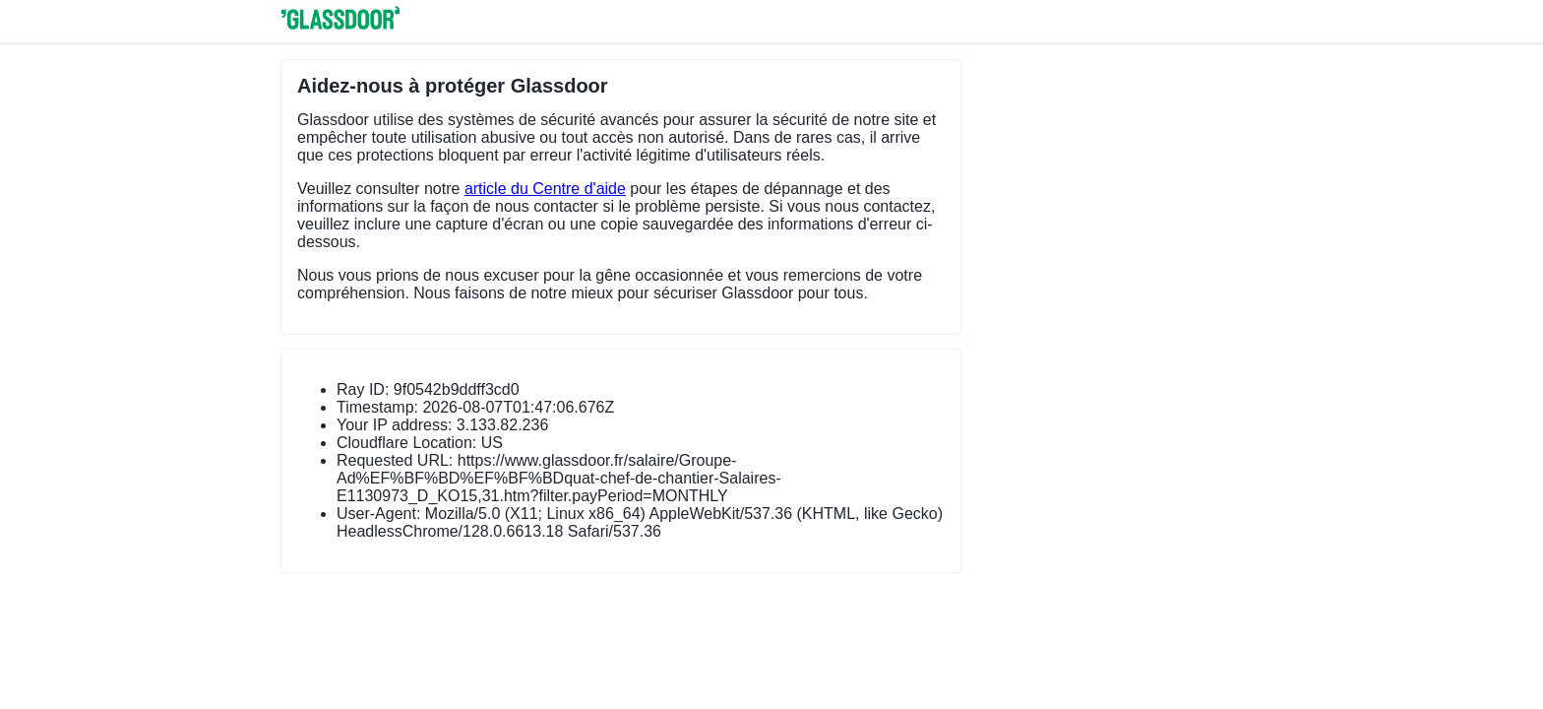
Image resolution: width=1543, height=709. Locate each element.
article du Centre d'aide (545, 188)
